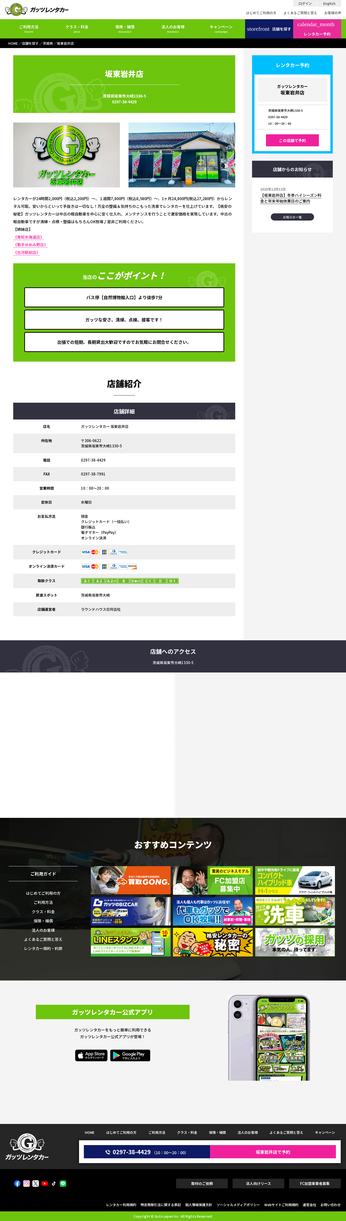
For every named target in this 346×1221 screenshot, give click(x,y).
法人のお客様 (173, 28)
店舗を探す (269, 29)
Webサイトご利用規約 (281, 1204)
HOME (89, 1132)
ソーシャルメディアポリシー (238, 1204)
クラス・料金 (76, 28)
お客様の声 (332, 12)
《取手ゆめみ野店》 (30, 244)
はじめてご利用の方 (261, 12)
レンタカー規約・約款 (43, 948)
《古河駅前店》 (26, 252)
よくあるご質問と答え (300, 12)
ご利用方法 (28, 28)
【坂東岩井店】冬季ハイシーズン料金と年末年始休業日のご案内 (290, 198)
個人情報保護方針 (198, 1204)
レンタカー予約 (316, 29)
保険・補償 (125, 28)
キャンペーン (221, 28)
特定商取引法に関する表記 (161, 1204)
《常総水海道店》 (28, 237)
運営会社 (309, 1204)
